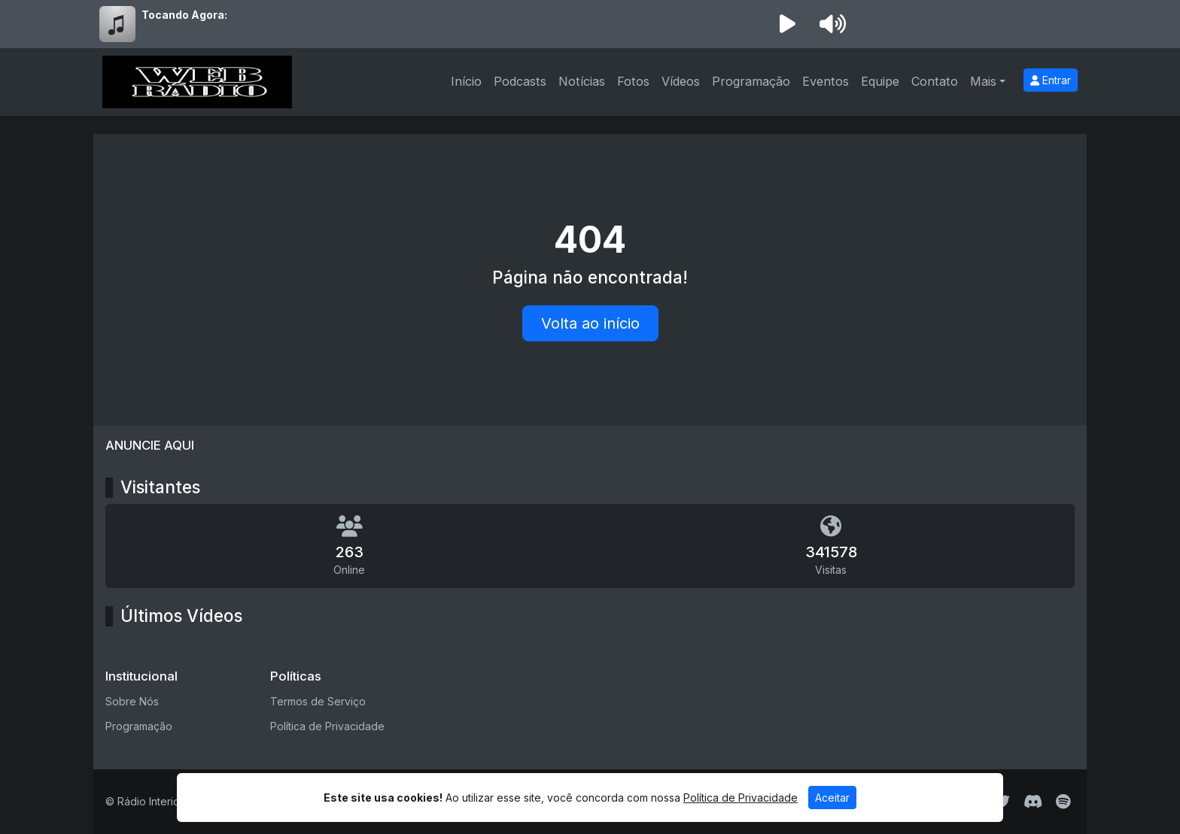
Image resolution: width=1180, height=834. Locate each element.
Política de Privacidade (327, 726)
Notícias (581, 81)
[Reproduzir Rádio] (787, 24)
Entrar (1050, 80)
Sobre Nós (132, 701)
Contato (934, 81)
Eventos (825, 81)
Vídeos (680, 81)
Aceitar (832, 797)
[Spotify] (1063, 802)
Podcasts (520, 81)
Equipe (880, 81)
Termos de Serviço (318, 701)
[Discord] (1032, 802)
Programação (751, 81)
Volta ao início (590, 323)
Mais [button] (983, 81)
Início (466, 81)
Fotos (633, 81)
